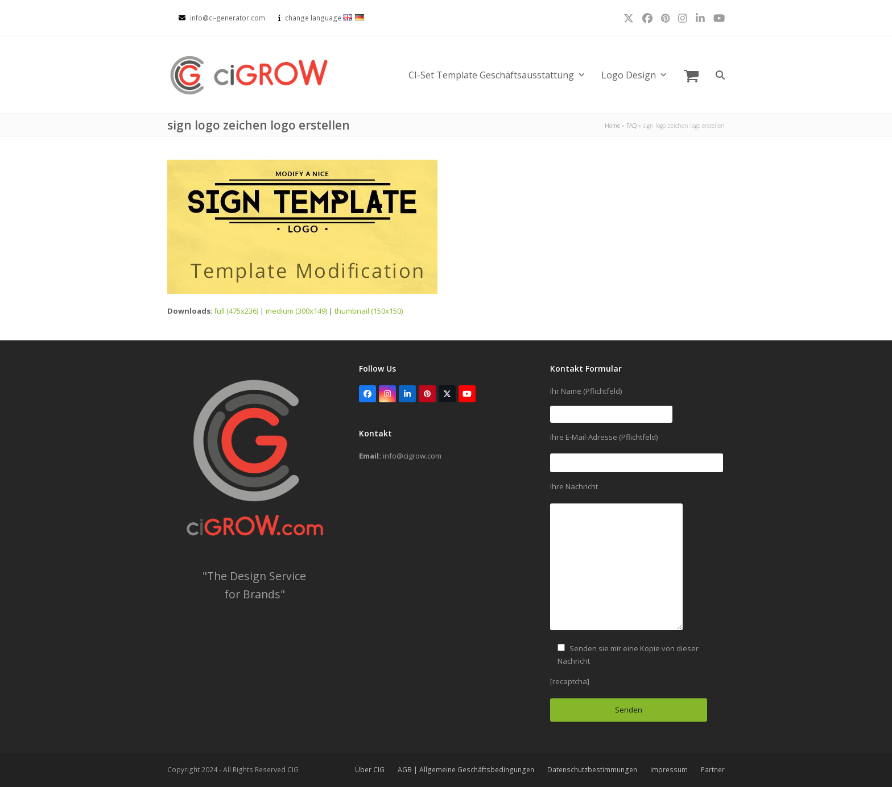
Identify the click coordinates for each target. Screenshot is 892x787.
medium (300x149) (296, 311)
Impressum (669, 769)
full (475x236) (236, 311)
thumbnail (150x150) (368, 311)
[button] (691, 75)
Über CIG (370, 769)
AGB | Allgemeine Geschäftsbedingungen (466, 769)
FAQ (631, 126)
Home (612, 126)
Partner (713, 769)
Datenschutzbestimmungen (592, 769)
